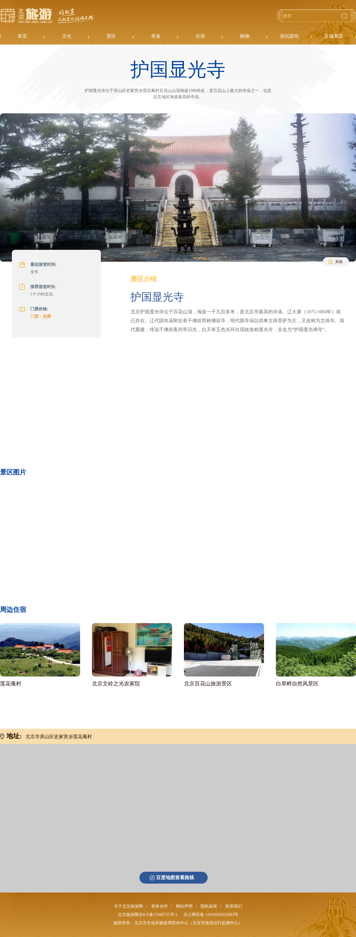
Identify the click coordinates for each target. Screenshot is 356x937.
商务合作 (159, 906)
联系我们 (233, 906)
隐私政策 (209, 906)
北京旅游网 (46, 15)
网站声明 (184, 906)
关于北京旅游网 (128, 906)
